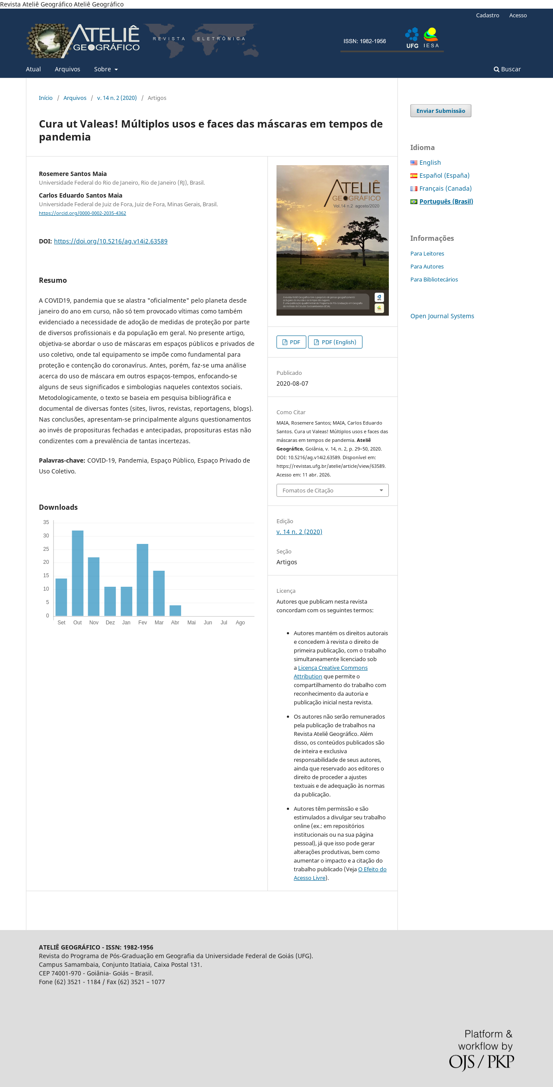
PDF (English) (338, 342)
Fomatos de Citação (308, 490)
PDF (294, 342)
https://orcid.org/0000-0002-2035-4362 (82, 213)
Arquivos (67, 69)
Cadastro (487, 15)
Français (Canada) (446, 188)
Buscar (507, 69)
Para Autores (427, 266)
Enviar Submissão (440, 111)
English (430, 162)
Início (46, 98)
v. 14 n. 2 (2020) (117, 98)
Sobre (103, 69)
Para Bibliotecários (434, 279)
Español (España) (445, 175)
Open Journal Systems (442, 316)
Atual (33, 69)
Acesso (518, 15)
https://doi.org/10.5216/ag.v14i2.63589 (111, 241)
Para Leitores (427, 253)
